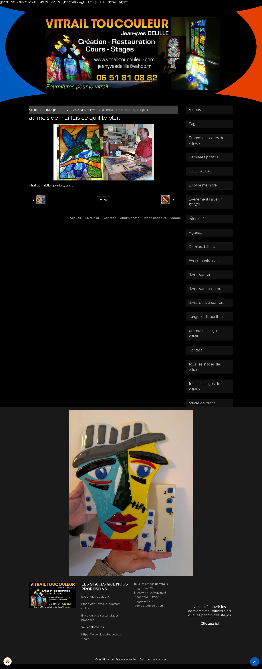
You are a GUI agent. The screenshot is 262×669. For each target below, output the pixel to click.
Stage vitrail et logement (150, 597)
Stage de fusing (144, 605)
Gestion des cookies (153, 664)
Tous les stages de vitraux (151, 588)
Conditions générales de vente (115, 664)
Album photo (130, 218)
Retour (103, 199)
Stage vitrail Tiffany (146, 601)
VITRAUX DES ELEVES (82, 110)
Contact (110, 218)
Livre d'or (92, 218)
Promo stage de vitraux (149, 610)
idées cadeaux (155, 218)
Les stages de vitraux (95, 601)
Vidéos (175, 218)
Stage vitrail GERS (146, 592)
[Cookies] (8, 661)
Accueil (75, 218)
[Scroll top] (254, 661)
